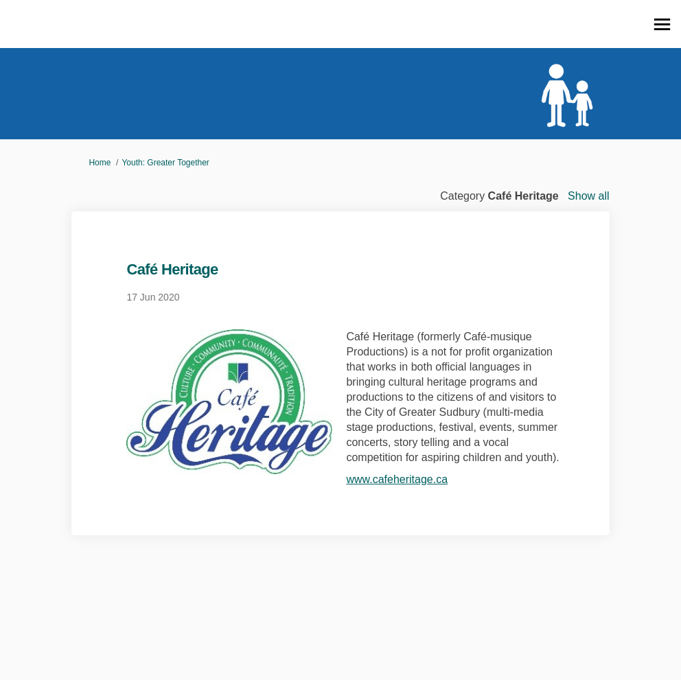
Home (100, 162)
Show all (588, 196)
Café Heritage (172, 269)
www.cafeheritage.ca (397, 479)
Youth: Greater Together (165, 162)
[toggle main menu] (662, 24)
